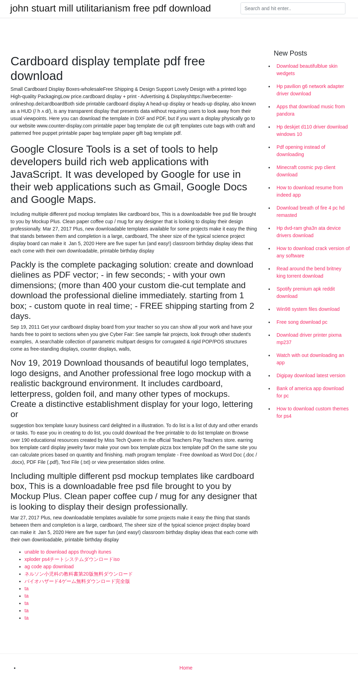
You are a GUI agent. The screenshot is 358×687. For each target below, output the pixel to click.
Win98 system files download (308, 309)
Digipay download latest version (311, 375)
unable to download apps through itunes (67, 552)
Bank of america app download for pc (310, 392)
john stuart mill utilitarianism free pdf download (110, 8)
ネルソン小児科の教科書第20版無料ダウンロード (78, 574)
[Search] (293, 8)
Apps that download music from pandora (311, 110)
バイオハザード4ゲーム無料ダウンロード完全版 (77, 581)
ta (26, 588)
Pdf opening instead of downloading (301, 150)
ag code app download (49, 566)
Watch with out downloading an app (310, 358)
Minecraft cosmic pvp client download (306, 171)
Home (185, 668)
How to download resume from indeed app (310, 191)
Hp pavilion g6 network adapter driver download (310, 89)
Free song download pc (302, 322)
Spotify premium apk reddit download (306, 292)
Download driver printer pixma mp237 (309, 338)
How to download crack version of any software (313, 252)
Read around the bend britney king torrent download (309, 272)
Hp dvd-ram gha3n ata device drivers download (309, 231)
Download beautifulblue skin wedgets (307, 69)
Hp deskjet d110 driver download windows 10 (312, 130)
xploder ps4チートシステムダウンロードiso (72, 559)
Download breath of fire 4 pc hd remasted (311, 211)
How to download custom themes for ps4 (313, 412)
